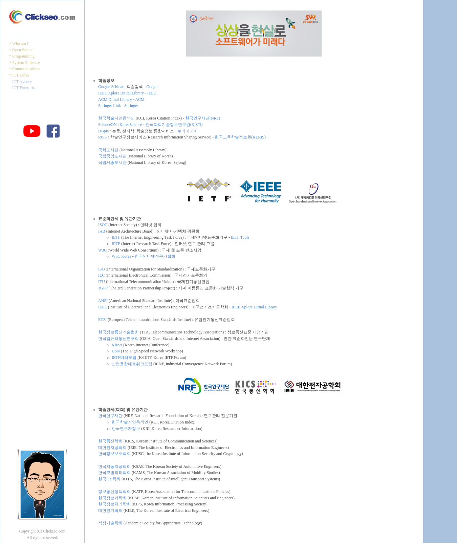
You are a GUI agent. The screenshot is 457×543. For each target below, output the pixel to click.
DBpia (103, 131)
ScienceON (107, 124)
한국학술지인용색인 (116, 118)
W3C (102, 250)
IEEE (151, 93)
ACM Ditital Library (115, 99)
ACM (139, 99)
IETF (116, 237)
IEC (101, 275)
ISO (101, 269)
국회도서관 (108, 150)
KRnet (117, 345)
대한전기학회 (110, 510)
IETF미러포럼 (124, 357)
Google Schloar (111, 86)
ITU (101, 281)
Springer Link (109, 105)
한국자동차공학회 (114, 466)
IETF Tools (240, 237)
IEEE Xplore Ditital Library (121, 93)
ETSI (102, 319)
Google (152, 86)
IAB (101, 231)
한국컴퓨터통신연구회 (118, 338)
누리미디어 (187, 131)
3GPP (103, 288)
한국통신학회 (110, 441)
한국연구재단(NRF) (202, 118)
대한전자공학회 (112, 447)
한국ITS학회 (109, 479)
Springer (131, 105)
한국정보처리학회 (114, 504)
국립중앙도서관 (112, 156)
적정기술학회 (110, 523)
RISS (102, 137)
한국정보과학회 (112, 498)
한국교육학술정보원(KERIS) (240, 137)
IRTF (116, 243)
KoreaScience (130, 124)
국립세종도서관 (112, 162)
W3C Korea (121, 256)
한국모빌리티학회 (114, 472)
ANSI (103, 300)
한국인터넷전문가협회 (155, 256)
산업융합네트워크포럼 (132, 364)
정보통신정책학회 (114, 491)
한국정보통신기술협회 (118, 332)
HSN (116, 351)
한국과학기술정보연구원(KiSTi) (174, 124)
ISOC (102, 224)
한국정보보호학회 (114, 453)
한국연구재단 (110, 415)
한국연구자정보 (126, 428)
